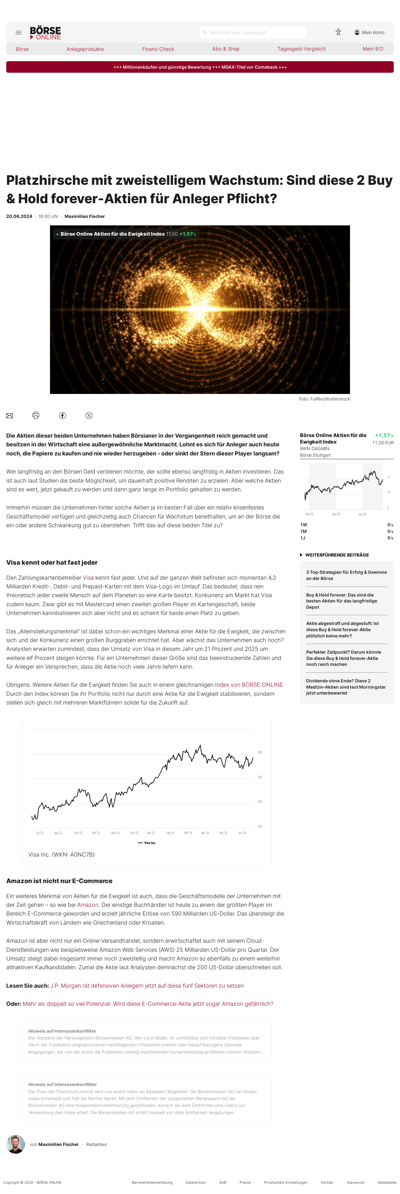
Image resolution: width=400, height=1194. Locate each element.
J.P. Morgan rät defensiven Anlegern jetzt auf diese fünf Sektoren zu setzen (147, 985)
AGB (222, 1182)
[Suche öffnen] (253, 32)
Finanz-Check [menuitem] (158, 49)
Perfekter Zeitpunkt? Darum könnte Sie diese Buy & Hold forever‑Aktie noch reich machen (343, 658)
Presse (245, 1182)
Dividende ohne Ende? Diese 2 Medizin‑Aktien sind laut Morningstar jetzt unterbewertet (346, 686)
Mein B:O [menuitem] (372, 49)
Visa (88, 577)
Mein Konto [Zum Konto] (369, 32)
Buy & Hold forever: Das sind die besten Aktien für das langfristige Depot (341, 601)
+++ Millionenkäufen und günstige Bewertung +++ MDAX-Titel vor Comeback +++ (200, 67)
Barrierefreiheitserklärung (152, 1182)
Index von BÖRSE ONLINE (249, 684)
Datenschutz (196, 1182)
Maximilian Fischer (58, 1144)
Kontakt (327, 1182)
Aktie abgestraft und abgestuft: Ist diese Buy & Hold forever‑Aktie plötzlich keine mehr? (342, 629)
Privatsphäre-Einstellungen (286, 1182)
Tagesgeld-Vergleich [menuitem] (302, 49)
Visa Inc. (61, 854)
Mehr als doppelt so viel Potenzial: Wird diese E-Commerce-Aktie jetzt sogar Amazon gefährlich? (148, 1003)
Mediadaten (387, 1182)
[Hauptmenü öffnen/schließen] (18, 32)
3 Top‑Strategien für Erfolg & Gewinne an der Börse (346, 575)
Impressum (355, 1182)
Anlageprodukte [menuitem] (85, 49)
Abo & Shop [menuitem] (226, 49)
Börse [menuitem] (22, 49)
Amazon (87, 905)
